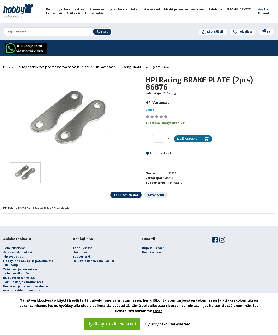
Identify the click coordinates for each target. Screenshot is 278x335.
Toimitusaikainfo (16, 273)
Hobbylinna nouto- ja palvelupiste (28, 261)
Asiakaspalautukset (18, 252)
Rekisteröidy (151, 252)
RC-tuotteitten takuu (19, 278)
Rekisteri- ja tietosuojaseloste (25, 286)
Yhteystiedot (13, 256)
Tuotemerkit (82, 256)
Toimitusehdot (14, 248)
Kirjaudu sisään (153, 248)
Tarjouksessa (82, 248)
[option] (69, 118)
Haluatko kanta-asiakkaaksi (93, 261)
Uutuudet (80, 252)
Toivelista (243, 32)
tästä (157, 310)
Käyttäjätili (213, 32)
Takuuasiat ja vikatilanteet (23, 282)
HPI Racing (169, 93)
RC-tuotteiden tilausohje (21, 290)
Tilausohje (11, 265)
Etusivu (7, 67)
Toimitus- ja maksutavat (21, 269)
